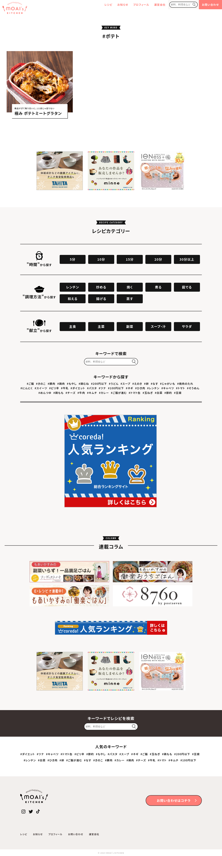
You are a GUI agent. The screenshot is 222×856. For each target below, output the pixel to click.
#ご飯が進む (119, 393)
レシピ (108, 4)
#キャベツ (167, 388)
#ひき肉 (140, 388)
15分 (130, 259)
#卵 (146, 384)
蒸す (129, 298)
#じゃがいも (167, 384)
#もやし (72, 384)
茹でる (187, 287)
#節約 (168, 393)
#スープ (125, 384)
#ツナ (102, 388)
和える (72, 298)
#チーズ (70, 393)
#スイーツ (41, 388)
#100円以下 (116, 388)
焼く (130, 287)
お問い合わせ (210, 4)
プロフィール (141, 4)
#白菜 (158, 393)
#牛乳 (65, 388)
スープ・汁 (158, 326)
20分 (158, 259)
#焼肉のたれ (185, 384)
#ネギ (129, 388)
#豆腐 (178, 393)
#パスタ (92, 388)
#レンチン (153, 388)
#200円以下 (99, 384)
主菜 (101, 326)
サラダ (187, 326)
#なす (154, 384)
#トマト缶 (135, 393)
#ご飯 (30, 384)
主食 (72, 326)
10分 (101, 259)
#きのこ (41, 384)
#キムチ (92, 393)
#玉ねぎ (148, 393)
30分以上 (186, 259)
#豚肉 (51, 384)
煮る (158, 287)
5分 (73, 259)
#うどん (114, 384)
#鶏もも (58, 393)
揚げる (101, 298)
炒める (101, 287)
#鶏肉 (61, 384)
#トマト (180, 388)
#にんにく (27, 388)
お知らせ (122, 4)
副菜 (129, 326)
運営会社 (160, 4)
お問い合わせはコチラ (174, 800)
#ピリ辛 (54, 388)
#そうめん (193, 388)
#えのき (137, 384)
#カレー (104, 393)
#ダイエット (78, 388)
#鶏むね (84, 384)
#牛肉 (81, 393)
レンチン (72, 287)
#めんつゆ (44, 393)
